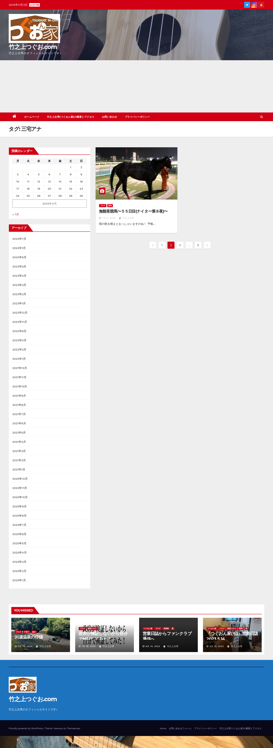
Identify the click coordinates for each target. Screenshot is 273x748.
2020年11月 (19, 488)
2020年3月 (19, 561)
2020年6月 (19, 534)
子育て (26, 632)
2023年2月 (19, 294)
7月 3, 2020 (108, 218)
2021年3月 (19, 451)
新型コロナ (92, 628)
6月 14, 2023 (153, 646)
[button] (261, 116)
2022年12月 (20, 312)
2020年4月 (19, 552)
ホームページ (31, 116)
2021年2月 (19, 460)
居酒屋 (166, 628)
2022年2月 (19, 349)
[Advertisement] (136, 86)
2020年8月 (19, 515)
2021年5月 (19, 432)
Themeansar (73, 728)
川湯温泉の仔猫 (29, 637)
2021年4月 (19, 441)
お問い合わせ (109, 116)
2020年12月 (20, 478)
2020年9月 (19, 506)
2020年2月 (19, 571)
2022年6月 (19, 331)
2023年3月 (19, 285)
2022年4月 (19, 340)
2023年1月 (19, 303)
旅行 (34, 632)
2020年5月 (19, 543)
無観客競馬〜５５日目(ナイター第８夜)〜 (133, 211)
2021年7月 (19, 414)
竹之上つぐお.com (33, 46)
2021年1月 (18, 469)
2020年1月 (19, 580)
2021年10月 (19, 386)
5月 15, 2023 (217, 646)
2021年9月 (19, 395)
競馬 (110, 206)
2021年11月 (19, 377)
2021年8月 (19, 405)
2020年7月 (19, 525)
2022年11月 (19, 322)
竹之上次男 (126, 218)
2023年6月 (19, 257)
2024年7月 (19, 238)
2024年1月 (19, 248)
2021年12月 (19, 368)
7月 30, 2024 (25, 646)
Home (163, 728)
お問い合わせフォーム (180, 728)
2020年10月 (20, 497)
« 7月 (15, 214)
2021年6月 (19, 423)
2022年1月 (19, 358)
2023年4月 (19, 275)
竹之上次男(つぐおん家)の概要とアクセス (70, 116)
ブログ (102, 206)
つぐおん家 (148, 628)
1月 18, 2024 (89, 646)
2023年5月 (19, 266)
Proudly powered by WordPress (26, 728)
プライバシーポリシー (137, 116)
